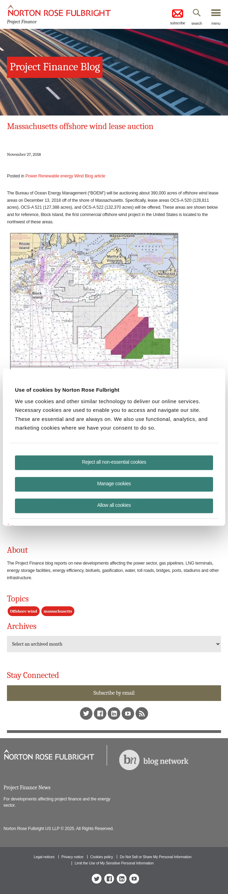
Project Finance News (26, 787)
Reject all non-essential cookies (114, 462)
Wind (78, 176)
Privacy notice (72, 857)
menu (215, 23)
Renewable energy (55, 176)
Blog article (95, 176)
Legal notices (44, 857)
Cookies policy (101, 857)
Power (31, 176)
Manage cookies (114, 483)
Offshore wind (23, 611)
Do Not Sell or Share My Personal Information (156, 857)
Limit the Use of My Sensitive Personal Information (114, 863)
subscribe (177, 16)
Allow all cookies (114, 505)
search (197, 23)
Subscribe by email (114, 693)
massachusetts (58, 611)
